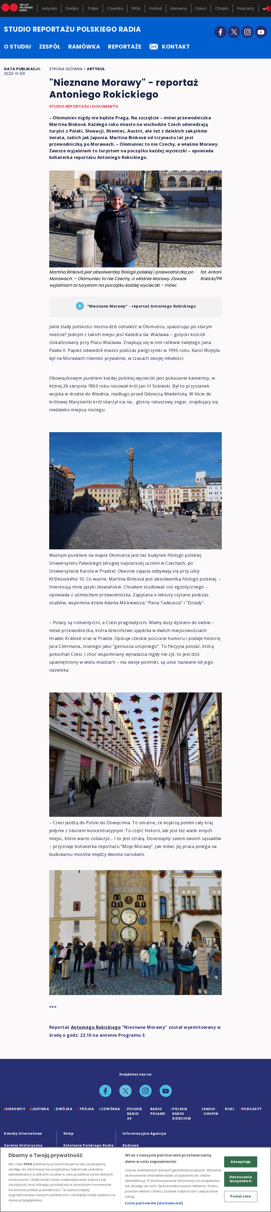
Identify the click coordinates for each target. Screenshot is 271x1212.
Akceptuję (240, 1161)
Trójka (92, 8)
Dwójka (72, 8)
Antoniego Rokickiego (96, 1027)
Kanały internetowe (23, 1133)
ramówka (84, 46)
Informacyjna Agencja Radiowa (144, 1139)
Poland (155, 8)
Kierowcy (178, 8)
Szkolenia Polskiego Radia (88, 1145)
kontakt (170, 46)
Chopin (221, 8)
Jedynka (49, 8)
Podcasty (245, 8)
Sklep (68, 1133)
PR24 (136, 8)
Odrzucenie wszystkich (240, 1179)
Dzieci (201, 8)
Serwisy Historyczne (23, 1145)
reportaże (125, 46)
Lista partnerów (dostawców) (154, 1203)
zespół (49, 46)
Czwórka (115, 8)
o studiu (17, 46)
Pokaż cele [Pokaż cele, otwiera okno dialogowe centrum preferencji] (240, 1196)
